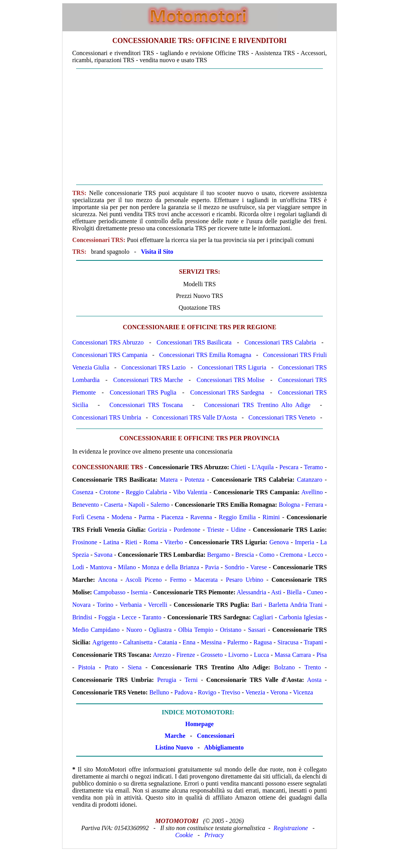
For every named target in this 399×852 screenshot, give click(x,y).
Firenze (185, 654)
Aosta (314, 679)
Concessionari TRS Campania (110, 355)
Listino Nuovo (174, 747)
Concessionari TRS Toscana (146, 405)
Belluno (159, 692)
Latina (111, 542)
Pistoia (86, 667)
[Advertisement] (199, 126)
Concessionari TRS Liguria (232, 367)
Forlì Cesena (88, 517)
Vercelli (157, 604)
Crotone (110, 492)
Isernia (139, 592)
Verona (279, 692)
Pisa (321, 654)
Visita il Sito (157, 251)
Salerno (159, 504)
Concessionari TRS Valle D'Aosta (195, 417)
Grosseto (212, 654)
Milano (127, 567)
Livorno (238, 654)
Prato (111, 667)
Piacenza (172, 517)
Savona (103, 554)
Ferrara (314, 504)
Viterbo (173, 542)
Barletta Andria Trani (296, 604)
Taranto (152, 617)
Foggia (107, 617)
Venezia (255, 692)
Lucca (261, 654)
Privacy (214, 835)
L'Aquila (263, 467)
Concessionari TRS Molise (231, 380)
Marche (175, 735)
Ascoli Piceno (143, 579)
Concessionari (215, 735)
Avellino (312, 492)
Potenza (195, 479)
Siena (135, 667)
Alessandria (251, 592)
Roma (150, 542)
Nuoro (134, 629)
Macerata (206, 579)
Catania (167, 642)
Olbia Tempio (196, 629)
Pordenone (187, 529)
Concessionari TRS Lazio (153, 367)
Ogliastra (160, 629)
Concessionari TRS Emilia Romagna (205, 355)
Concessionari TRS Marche (148, 380)
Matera (169, 479)
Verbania (130, 604)
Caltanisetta (138, 642)
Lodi (78, 567)
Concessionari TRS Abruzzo (108, 342)
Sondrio (235, 567)
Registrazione (291, 828)
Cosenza (82, 492)
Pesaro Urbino (245, 579)
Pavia (212, 567)
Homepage (199, 724)
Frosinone (84, 542)
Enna (189, 642)
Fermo (178, 579)
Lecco (315, 554)
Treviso (230, 692)
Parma (147, 517)
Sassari (256, 629)
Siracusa (287, 642)
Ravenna (201, 517)
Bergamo (218, 554)
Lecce (128, 617)
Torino (105, 604)
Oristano (230, 629)
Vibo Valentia (190, 492)
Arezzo (162, 654)
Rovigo (207, 692)
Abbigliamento (224, 747)
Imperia (304, 542)
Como (266, 554)
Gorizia (157, 529)
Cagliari (263, 617)
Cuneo (315, 592)
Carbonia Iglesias (300, 617)
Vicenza (303, 692)
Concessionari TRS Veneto (281, 417)
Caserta (113, 504)
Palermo (237, 642)
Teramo (313, 467)
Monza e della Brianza (170, 567)
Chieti (238, 467)
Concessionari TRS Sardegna (227, 392)
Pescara (289, 467)
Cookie (184, 835)
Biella (294, 592)
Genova (279, 542)
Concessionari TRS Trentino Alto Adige (257, 405)
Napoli (136, 504)
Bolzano (284, 667)
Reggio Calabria (146, 492)
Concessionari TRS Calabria (280, 342)
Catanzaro (309, 479)
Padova (183, 692)
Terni (191, 679)
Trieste (215, 529)
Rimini (271, 517)
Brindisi (82, 617)
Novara (81, 604)
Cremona (291, 554)
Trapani (313, 642)
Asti (276, 592)
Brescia (244, 554)
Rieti (131, 542)
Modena (121, 517)
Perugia (166, 679)
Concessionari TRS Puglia (143, 392)
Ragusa (262, 642)
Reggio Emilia (237, 517)
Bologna (289, 504)
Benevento (85, 504)
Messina (211, 642)
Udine (238, 529)
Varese (258, 567)
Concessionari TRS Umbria (106, 417)
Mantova (101, 567)
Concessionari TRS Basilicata (194, 342)
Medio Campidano (95, 629)
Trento (313, 667)
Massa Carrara (292, 654)
